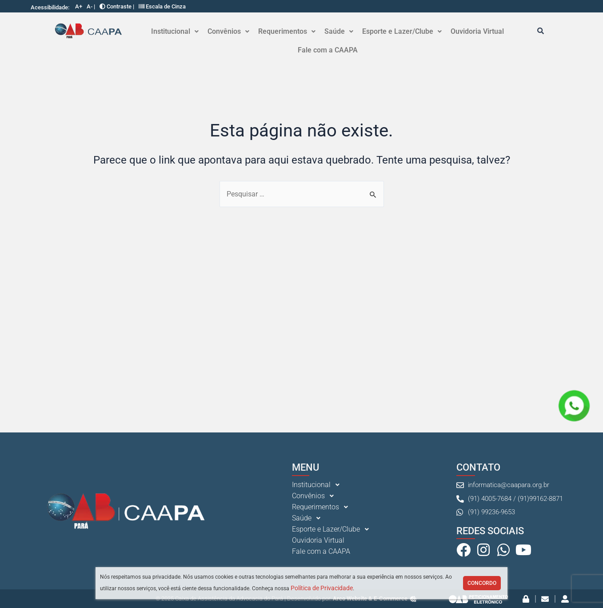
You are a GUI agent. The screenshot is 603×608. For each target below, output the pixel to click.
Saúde (338, 31)
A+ (78, 6)
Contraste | (117, 6)
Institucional (175, 31)
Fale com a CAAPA (328, 50)
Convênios (228, 31)
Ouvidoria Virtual (477, 31)
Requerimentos (286, 31)
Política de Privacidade (322, 588)
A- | (91, 6)
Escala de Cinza (162, 6)
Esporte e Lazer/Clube (402, 31)
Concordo (481, 583)
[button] (175, 31)
